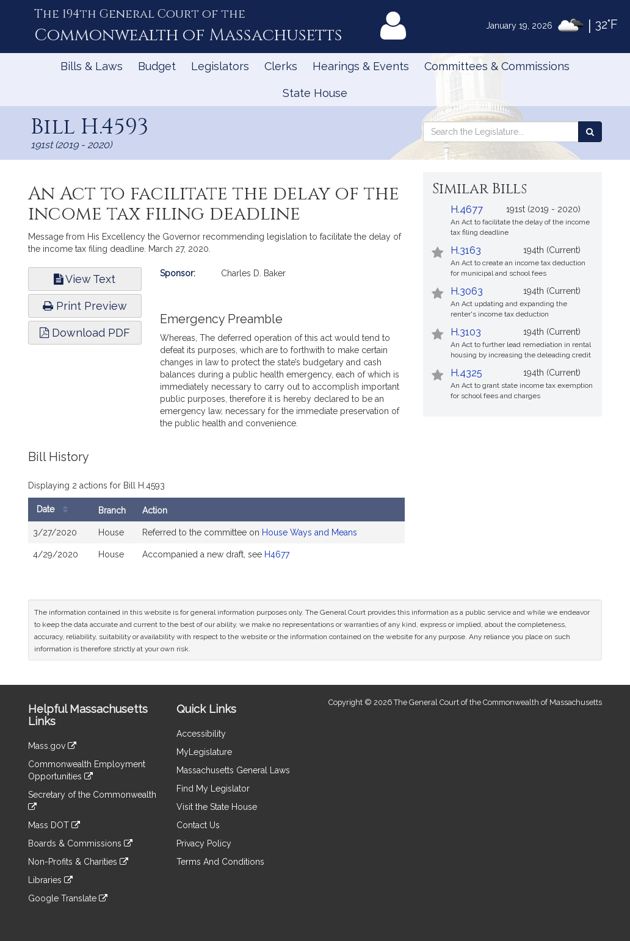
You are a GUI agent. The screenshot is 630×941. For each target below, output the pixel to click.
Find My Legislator (213, 788)
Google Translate (67, 898)
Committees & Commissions (497, 66)
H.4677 (467, 209)
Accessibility (201, 734)
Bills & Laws (91, 66)
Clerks (280, 66)
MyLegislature (204, 752)
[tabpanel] (216, 514)
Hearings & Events (361, 66)
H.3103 (466, 332)
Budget (157, 66)
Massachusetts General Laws (233, 770)
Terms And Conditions (220, 862)
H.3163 (466, 250)
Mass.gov (52, 746)
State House (315, 93)
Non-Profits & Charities (78, 862)
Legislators (220, 66)
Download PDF (85, 332)
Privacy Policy (203, 843)
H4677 (276, 554)
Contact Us (198, 825)
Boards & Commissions (80, 843)
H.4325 (466, 373)
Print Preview (85, 305)
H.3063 (467, 291)
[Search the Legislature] (590, 131)
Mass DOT (54, 825)
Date (55, 510)
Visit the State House (216, 807)
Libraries (50, 880)
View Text (84, 279)
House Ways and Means (309, 532)
